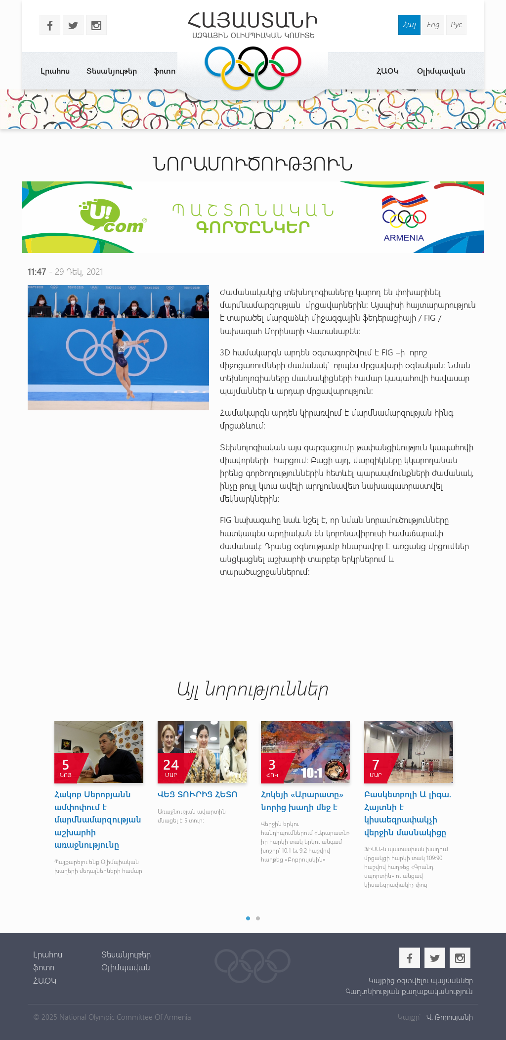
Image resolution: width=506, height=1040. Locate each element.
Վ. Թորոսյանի (448, 1017)
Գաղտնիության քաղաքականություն (409, 991)
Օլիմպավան (441, 70)
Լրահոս (55, 70)
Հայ (409, 24)
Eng (433, 24)
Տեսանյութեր (111, 70)
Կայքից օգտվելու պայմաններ (421, 980)
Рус (456, 24)
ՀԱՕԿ (388, 70)
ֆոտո (164, 70)
